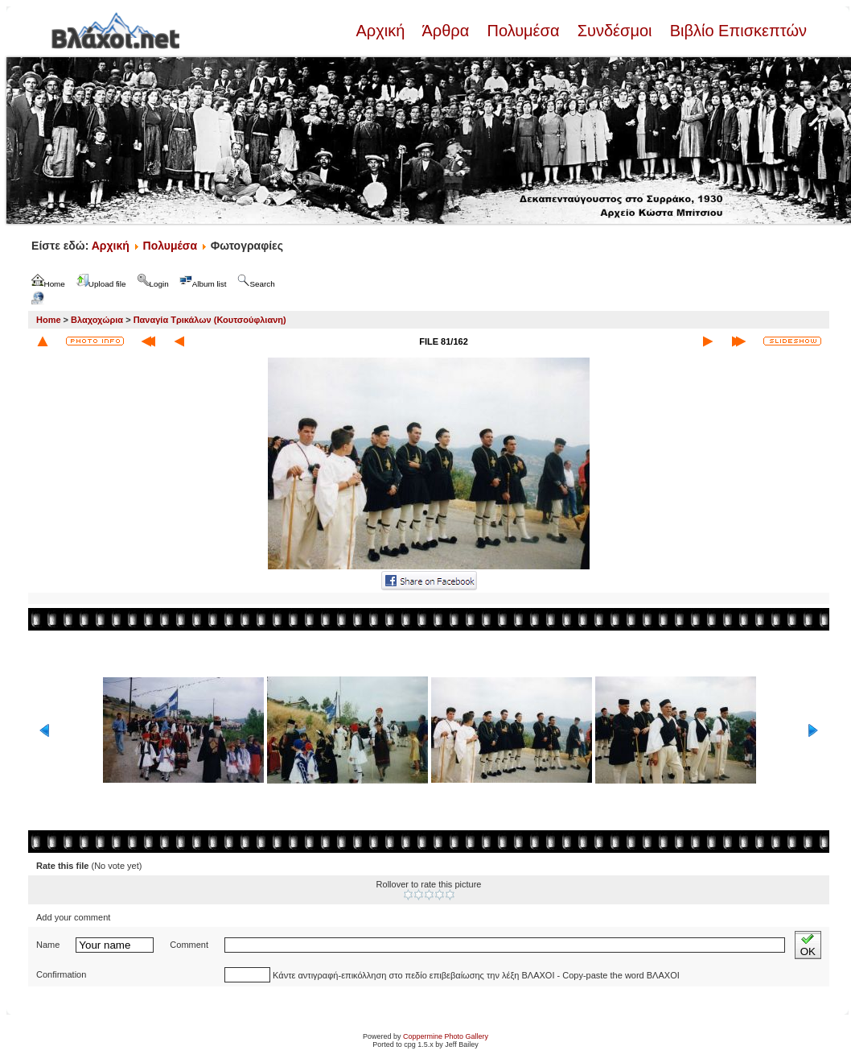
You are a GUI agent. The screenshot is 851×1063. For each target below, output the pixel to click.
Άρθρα (446, 30)
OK (808, 945)
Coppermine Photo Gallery (445, 1036)
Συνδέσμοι (614, 30)
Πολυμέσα (523, 30)
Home (48, 320)
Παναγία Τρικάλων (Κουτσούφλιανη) (210, 320)
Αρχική (382, 30)
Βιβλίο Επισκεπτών (736, 30)
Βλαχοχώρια (97, 320)
